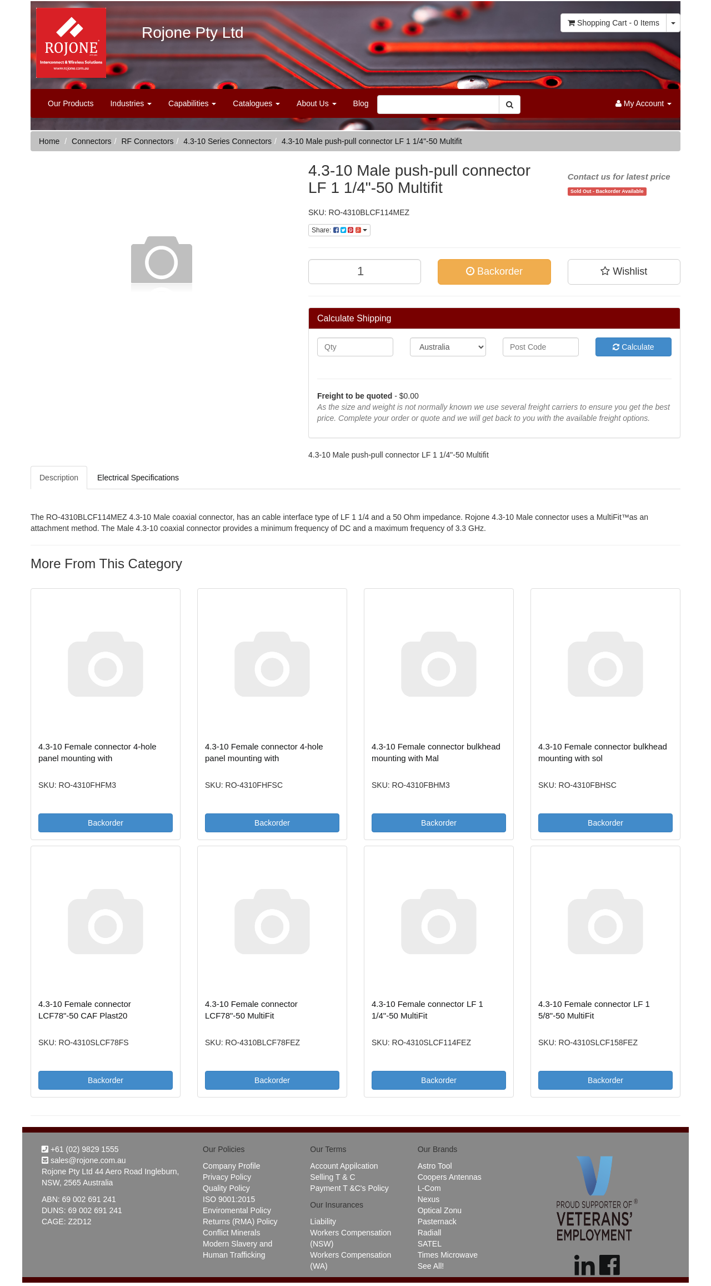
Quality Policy (226, 1188)
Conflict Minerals (231, 1232)
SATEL (430, 1243)
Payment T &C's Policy (349, 1188)
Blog (361, 103)
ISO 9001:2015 (229, 1199)
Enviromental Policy (237, 1210)
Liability (323, 1221)
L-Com (429, 1188)
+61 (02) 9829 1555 (80, 1149)
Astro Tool (435, 1165)
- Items (613, 22)
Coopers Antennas (450, 1177)
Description (58, 477)
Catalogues (256, 103)
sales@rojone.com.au (84, 1160)
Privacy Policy (227, 1177)
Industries (131, 103)
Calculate (633, 346)
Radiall (430, 1232)
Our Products (70, 103)
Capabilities (192, 103)
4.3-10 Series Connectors (227, 141)
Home (49, 141)
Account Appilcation (344, 1165)
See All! (431, 1266)
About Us (316, 103)
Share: (339, 230)
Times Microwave (448, 1254)
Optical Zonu (440, 1210)
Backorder (494, 271)
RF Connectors (147, 141)
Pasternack (437, 1221)
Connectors (92, 141)
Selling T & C (332, 1177)
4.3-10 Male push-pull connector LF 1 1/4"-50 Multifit (372, 141)
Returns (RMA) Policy (240, 1221)
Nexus (429, 1199)
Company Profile (232, 1165)
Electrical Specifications (138, 477)
